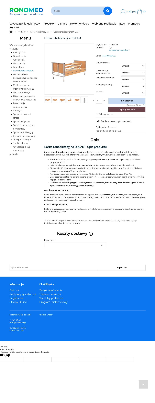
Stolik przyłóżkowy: (104, 84)
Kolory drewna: (103, 63)
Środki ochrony (20, 143)
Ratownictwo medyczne (24, 100)
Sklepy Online (18, 302)
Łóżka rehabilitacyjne (23, 71)
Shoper (50, 315)
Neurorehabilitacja (21, 92)
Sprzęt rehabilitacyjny (23, 132)
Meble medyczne (21, 85)
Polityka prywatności (23, 294)
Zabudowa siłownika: (105, 78)
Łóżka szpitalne (20, 74)
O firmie (14, 290)
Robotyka (17, 110)
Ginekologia (18, 60)
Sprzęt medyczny (21, 121)
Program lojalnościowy (53, 302)
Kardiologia (18, 67)
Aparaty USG (19, 52)
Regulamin (16, 298)
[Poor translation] (7, 355)
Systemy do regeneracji (24, 136)
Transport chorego (22, 139)
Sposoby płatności (51, 298)
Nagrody (14, 154)
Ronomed (112, 127)
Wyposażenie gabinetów (21, 45)
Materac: (99, 91)
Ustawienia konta (50, 294)
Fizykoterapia (19, 56)
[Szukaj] (107, 11)
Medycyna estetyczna (23, 89)
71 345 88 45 (15, 320)
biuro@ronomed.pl (18, 323)
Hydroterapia (19, 63)
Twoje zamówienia (50, 290)
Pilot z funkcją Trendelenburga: (103, 72)
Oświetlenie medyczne (24, 96)
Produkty (14, 49)
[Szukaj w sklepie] (77, 11)
